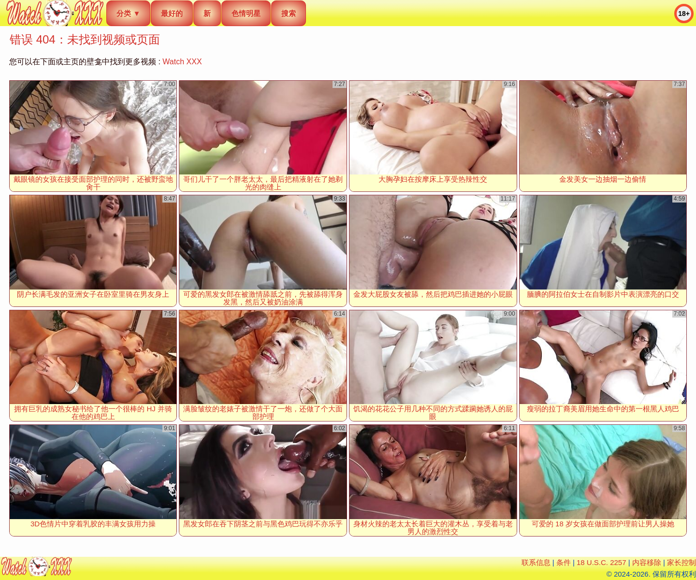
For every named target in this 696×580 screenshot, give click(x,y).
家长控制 (681, 562)
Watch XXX (182, 62)
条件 (563, 562)
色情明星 (246, 13)
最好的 (172, 13)
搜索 (288, 13)
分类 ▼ (128, 13)
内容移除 (646, 562)
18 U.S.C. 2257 (601, 562)
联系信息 (536, 562)
